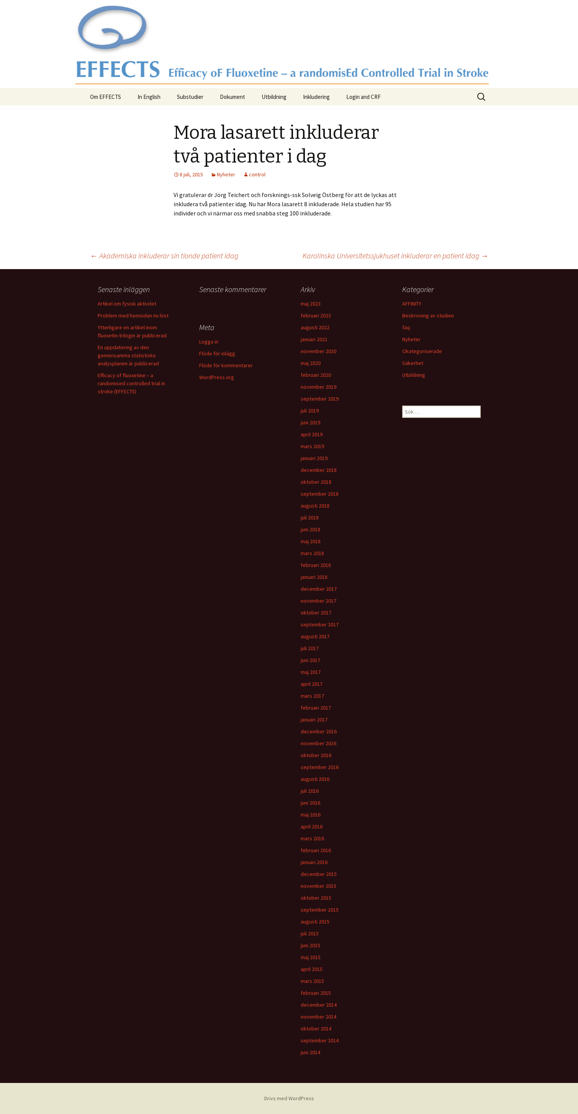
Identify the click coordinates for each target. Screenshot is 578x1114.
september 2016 (320, 767)
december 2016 (319, 731)
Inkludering (316, 96)
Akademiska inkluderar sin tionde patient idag (164, 255)
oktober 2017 (316, 612)
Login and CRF (363, 96)
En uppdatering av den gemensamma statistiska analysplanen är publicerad (128, 355)
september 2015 (320, 909)
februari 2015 (316, 992)
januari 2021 (314, 339)
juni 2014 (310, 1052)
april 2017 (312, 683)
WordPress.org (216, 377)
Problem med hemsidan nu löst (133, 315)
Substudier (190, 96)
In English (149, 96)
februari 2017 (316, 707)
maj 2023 (311, 303)
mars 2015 (312, 981)
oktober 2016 (316, 755)
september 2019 (320, 398)
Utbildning (274, 96)
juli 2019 (310, 410)
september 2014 (320, 1040)
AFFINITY (411, 303)
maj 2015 (311, 957)
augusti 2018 (315, 505)
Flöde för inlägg (217, 353)
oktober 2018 (316, 481)
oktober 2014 (316, 1028)
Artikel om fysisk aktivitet (127, 303)
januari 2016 (314, 862)
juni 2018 (310, 529)
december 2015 (319, 874)
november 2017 (318, 600)
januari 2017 (314, 719)
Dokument (232, 96)
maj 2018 (311, 541)
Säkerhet (412, 363)
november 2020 (318, 351)
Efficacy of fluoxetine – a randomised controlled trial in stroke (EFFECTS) (131, 383)
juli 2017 (310, 648)
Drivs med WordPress (289, 1098)
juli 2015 (310, 933)
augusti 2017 (315, 636)
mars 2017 (312, 695)
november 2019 (318, 386)
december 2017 (319, 588)
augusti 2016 (315, 779)
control (257, 174)
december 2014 (319, 1004)
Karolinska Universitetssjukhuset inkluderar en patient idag (395, 255)
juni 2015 (310, 945)
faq (406, 327)
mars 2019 (312, 446)
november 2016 (318, 743)
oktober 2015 (316, 897)
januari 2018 (314, 576)
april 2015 (312, 969)
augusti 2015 (315, 921)
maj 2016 (311, 814)
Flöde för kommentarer (226, 365)
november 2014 (318, 1016)
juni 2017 (310, 660)
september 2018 (320, 493)
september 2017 (320, 624)
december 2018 (319, 470)
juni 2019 (310, 422)
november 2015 (318, 885)
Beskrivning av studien (428, 315)
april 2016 (312, 826)
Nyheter (226, 174)
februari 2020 (316, 374)
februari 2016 (316, 850)
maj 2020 (311, 363)
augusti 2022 (315, 327)
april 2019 (312, 434)
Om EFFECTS (105, 96)
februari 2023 (316, 315)
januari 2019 (314, 458)
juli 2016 (310, 790)
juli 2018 (310, 517)
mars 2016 (312, 838)
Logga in (208, 341)
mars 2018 (312, 553)
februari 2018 (316, 565)
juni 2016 (310, 802)
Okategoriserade (422, 351)
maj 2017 (311, 672)
